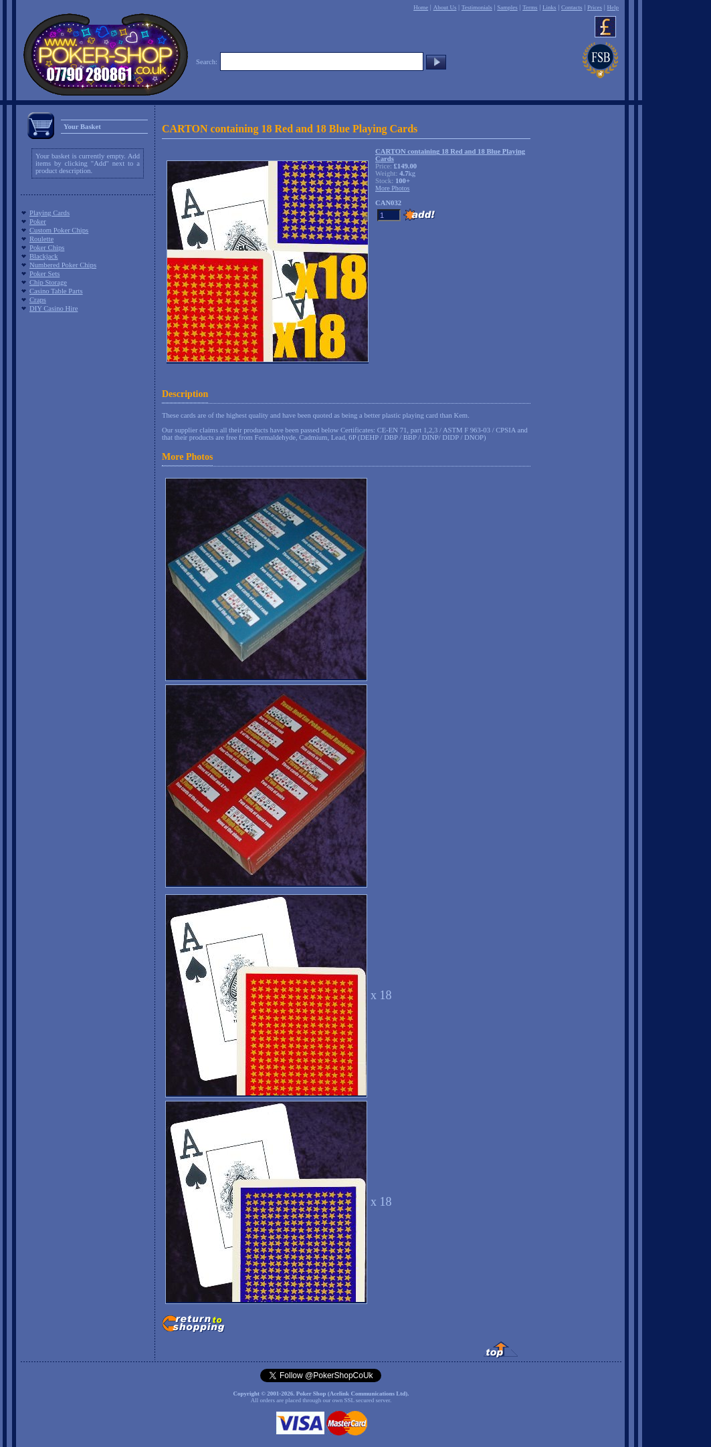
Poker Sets (44, 273)
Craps (37, 299)
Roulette (41, 239)
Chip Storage (48, 282)
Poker (37, 221)
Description (185, 394)
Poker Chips (46, 247)
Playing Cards (49, 213)
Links (549, 7)
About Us (445, 7)
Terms (529, 7)
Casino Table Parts (56, 291)
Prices (594, 7)
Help (613, 7)
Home (420, 7)
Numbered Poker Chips (62, 265)
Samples (507, 7)
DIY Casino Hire (53, 308)
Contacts (572, 7)
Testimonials (477, 7)
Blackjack (43, 256)
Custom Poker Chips (58, 230)
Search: (206, 61)
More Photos (187, 457)
